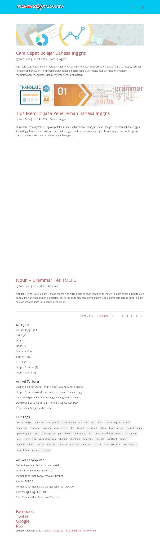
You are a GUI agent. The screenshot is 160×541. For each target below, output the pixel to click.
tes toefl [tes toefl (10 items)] (63, 444)
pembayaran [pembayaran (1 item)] (48, 433)
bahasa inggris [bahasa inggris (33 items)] (24, 422)
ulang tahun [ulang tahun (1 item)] (23, 450)
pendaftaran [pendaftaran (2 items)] (64, 433)
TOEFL (20, 362)
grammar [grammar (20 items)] (35, 428)
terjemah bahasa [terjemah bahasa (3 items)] (25, 444)
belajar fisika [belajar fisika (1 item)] (54, 422)
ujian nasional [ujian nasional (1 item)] (130, 444)
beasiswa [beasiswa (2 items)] (39, 422)
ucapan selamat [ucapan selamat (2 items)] (112, 444)
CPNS (19, 335)
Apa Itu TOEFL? (24, 481)
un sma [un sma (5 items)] (35, 450)
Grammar (53, 286)
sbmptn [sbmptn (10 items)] (63, 439)
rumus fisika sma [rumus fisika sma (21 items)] (47, 439)
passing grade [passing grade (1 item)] (24, 433)
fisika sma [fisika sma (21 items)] (22, 428)
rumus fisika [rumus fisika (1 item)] (30, 439)
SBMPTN (21, 356)
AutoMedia (89, 530)
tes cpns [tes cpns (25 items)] (51, 444)
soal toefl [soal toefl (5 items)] (112, 439)
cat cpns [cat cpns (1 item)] (83, 422)
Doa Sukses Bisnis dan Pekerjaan (34, 470)
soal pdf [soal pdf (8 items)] (100, 439)
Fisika (19, 346)
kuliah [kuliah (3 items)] (103, 428)
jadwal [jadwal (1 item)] (80, 428)
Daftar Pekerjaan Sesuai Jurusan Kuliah (38, 465)
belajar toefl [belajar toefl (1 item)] (70, 422)
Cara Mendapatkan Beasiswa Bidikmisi (37, 497)
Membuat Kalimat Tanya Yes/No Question (40, 475)
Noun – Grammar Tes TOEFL (46, 280)
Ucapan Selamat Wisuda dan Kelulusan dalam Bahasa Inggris (50, 392)
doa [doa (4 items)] (100, 422)
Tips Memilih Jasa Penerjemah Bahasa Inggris (63, 113)
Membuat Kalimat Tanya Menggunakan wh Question (45, 486)
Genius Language (54, 530)
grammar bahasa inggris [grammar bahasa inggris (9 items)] (55, 428)
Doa (18, 340)
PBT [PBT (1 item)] (37, 433)
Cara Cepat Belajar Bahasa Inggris (51, 53)
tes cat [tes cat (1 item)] (40, 444)
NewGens (24, 59)
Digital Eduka (73, 530)
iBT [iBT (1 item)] (72, 428)
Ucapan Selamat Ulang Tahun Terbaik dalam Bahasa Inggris (49, 386)
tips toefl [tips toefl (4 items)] (87, 444)
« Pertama (102, 315)
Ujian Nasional (24, 372)
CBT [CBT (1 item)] (93, 422)
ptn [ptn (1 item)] (19, 439)
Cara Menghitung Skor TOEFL (32, 492)
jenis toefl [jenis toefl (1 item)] (92, 428)
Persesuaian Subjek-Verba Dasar (34, 408)
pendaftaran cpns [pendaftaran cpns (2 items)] (82, 433)
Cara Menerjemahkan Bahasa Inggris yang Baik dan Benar (48, 397)
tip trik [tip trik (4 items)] (98, 444)
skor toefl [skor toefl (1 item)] (75, 439)
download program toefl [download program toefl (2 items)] (118, 422)
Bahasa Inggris (58, 59)
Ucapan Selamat (25, 367)
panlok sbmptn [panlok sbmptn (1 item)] (135, 428)
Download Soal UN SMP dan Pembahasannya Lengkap (47, 402)
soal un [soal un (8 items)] (123, 439)
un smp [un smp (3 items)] (46, 450)
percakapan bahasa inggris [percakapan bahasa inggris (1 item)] (108, 433)
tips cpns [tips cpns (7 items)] (74, 444)
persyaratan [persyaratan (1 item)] (131, 433)
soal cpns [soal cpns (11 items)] (87, 439)
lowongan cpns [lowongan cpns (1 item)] (116, 428)
